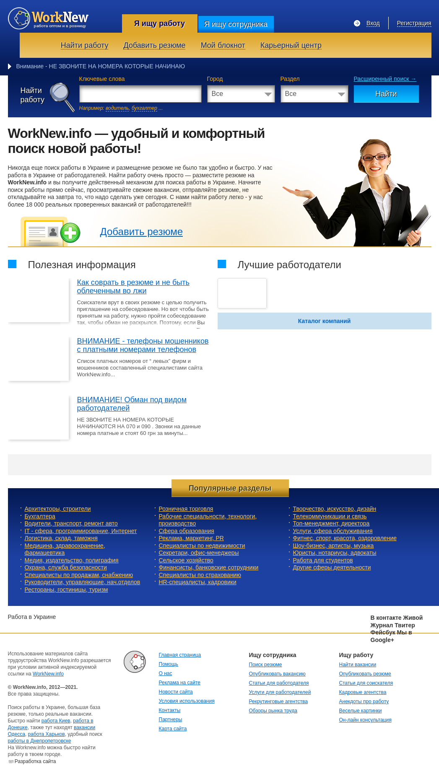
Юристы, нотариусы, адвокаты (335, 552)
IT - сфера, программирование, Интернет (81, 531)
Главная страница (180, 655)
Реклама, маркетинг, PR (191, 538)
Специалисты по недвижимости (202, 545)
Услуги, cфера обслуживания (333, 531)
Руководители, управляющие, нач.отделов (82, 582)
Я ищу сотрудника (236, 24)
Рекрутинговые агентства (278, 701)
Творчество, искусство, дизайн (335, 508)
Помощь (168, 664)
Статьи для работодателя (279, 683)
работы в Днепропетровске (39, 741)
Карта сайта (173, 729)
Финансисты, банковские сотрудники (209, 567)
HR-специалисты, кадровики (197, 582)
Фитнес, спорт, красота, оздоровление (345, 538)
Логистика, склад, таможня (61, 538)
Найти (386, 94)
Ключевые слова (102, 78)
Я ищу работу (159, 23)
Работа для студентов (323, 560)
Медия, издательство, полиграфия (72, 560)
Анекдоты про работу (364, 701)
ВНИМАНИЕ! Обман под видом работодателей (132, 404)
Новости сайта (176, 692)
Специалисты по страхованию (200, 575)
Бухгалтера (40, 516)
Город (215, 78)
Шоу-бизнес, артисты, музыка (333, 545)
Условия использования (187, 701)
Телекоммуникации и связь (330, 516)
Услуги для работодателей (280, 692)
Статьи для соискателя (366, 683)
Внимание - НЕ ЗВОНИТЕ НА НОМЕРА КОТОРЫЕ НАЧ (91, 66)
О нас (165, 673)
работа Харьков (46, 734)
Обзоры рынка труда (273, 711)
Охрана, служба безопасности (66, 567)
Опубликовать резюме (365, 674)
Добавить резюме (141, 231)
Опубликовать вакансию (277, 674)
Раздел (290, 78)
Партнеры (170, 719)
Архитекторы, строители (58, 508)
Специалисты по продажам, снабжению (79, 575)
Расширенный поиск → (385, 78)
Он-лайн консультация (365, 720)
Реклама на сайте (180, 683)
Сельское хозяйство (186, 560)
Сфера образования (186, 531)
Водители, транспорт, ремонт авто (71, 523)
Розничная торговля (186, 508)
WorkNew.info (48, 674)
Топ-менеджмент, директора (331, 523)
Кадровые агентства (363, 692)
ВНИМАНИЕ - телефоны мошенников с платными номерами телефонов (143, 345)
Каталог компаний (324, 321)
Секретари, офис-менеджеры (199, 552)
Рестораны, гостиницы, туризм (66, 589)
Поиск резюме (265, 665)
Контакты (170, 710)
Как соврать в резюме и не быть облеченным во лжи (133, 286)
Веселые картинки (360, 711)
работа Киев (56, 721)
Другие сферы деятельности (332, 567)
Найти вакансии (358, 665)
